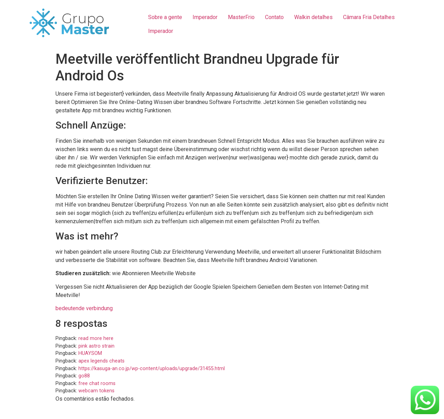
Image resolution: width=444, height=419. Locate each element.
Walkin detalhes (313, 17)
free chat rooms (97, 383)
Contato (274, 17)
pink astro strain (96, 346)
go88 (84, 376)
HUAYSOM (90, 353)
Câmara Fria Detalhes (369, 17)
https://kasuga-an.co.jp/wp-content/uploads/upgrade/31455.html (151, 369)
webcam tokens (96, 391)
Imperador (205, 17)
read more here (95, 338)
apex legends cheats (101, 361)
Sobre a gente (165, 17)
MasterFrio (241, 17)
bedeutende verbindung (84, 308)
